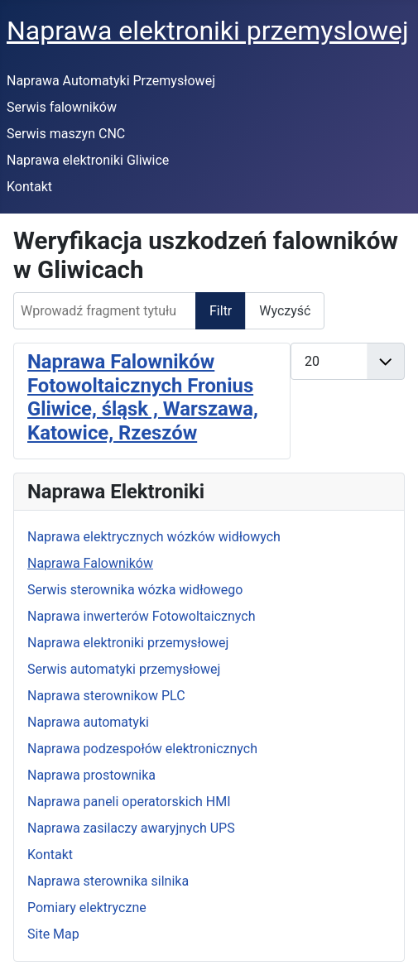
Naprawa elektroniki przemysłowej (127, 643)
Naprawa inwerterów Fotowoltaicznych (141, 616)
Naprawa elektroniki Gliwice (88, 160)
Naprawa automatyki (88, 722)
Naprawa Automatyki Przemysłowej (111, 81)
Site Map (53, 934)
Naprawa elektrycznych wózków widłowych (154, 537)
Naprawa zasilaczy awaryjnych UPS (131, 828)
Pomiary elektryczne (87, 907)
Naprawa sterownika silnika (108, 881)
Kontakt (29, 187)
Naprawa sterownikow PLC (106, 696)
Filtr (220, 311)
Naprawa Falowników (90, 563)
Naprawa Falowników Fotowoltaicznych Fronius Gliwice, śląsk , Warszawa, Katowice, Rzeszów (142, 397)
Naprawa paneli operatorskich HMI (129, 801)
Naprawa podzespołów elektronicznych (142, 748)
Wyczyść (284, 311)
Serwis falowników (62, 107)
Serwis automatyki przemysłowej (123, 669)
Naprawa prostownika (91, 775)
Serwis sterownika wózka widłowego (135, 590)
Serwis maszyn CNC (66, 134)
